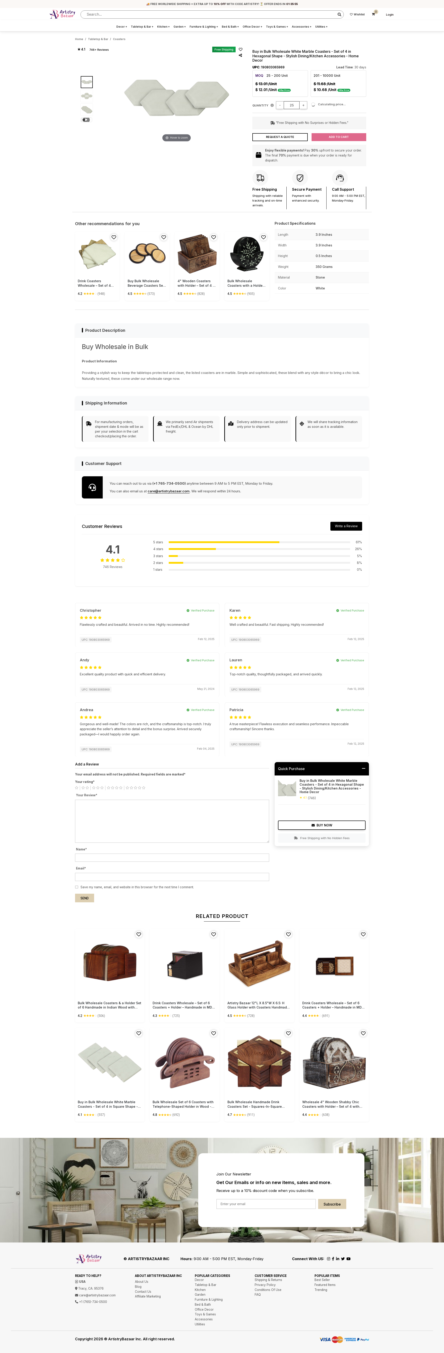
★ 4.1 (81, 49)
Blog (138, 1286)
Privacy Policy (265, 1285)
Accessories (302, 26)
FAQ (258, 1294)
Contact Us (143, 1291)
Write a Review (346, 526)
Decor (121, 26)
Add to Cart (339, 137)
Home (79, 39)
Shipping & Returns (268, 1280)
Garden (179, 26)
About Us (141, 1281)
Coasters (119, 39)
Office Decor (252, 26)
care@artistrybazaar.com (169, 491)
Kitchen (163, 26)
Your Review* (86, 795)
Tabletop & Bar (142, 26)
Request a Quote (280, 137)
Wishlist (357, 14)
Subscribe (332, 1204)
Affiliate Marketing (148, 1296)
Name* (81, 849)
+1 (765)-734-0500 (91, 1302)
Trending (321, 1290)
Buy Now (322, 825)
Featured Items (325, 1285)
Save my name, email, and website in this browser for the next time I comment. (137, 887)
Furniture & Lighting (204, 26)
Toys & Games (277, 26)
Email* (81, 868)
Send (85, 898)
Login (390, 14)
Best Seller (322, 1280)
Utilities (321, 26)
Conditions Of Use (268, 1290)
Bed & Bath (230, 26)
